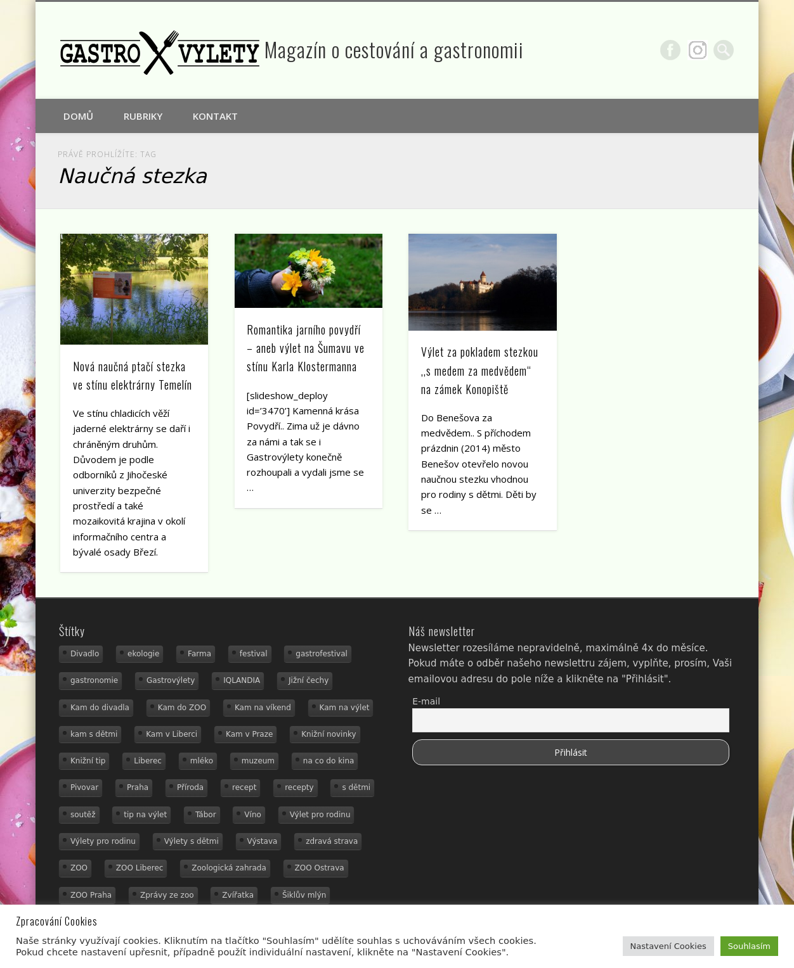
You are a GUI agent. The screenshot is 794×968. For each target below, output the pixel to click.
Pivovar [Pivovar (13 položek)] (84, 787)
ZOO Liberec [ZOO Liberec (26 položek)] (140, 867)
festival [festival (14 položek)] (254, 653)
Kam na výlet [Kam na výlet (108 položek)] (345, 707)
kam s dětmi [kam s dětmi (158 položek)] (93, 734)
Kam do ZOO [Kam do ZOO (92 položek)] (182, 707)
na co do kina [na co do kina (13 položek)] (329, 760)
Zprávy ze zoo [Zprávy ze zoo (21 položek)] (167, 895)
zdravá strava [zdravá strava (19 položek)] (332, 841)
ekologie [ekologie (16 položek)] (143, 653)
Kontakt (215, 116)
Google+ (697, 50)
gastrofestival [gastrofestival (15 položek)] (322, 653)
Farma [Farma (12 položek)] (199, 653)
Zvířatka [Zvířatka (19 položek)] (238, 895)
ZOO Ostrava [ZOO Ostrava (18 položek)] (319, 867)
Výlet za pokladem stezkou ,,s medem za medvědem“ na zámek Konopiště (479, 370)
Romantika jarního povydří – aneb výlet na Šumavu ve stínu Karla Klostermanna (306, 347)
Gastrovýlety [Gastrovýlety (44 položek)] (170, 680)
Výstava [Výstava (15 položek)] (262, 841)
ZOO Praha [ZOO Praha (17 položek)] (91, 895)
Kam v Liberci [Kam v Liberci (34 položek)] (171, 734)
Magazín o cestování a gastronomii (394, 49)
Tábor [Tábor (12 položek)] (205, 814)
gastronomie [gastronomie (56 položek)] (94, 680)
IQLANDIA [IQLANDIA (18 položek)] (241, 680)
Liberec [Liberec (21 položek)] (148, 760)
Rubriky (143, 116)
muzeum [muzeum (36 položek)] (258, 760)
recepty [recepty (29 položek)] (299, 787)
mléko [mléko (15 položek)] (201, 760)
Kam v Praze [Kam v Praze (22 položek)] (249, 734)
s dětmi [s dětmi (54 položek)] (356, 787)
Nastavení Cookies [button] (668, 946)
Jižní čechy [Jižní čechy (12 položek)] (309, 680)
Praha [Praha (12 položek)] (137, 787)
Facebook (670, 50)
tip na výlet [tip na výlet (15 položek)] (145, 814)
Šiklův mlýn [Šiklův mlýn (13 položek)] (304, 895)
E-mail (426, 701)
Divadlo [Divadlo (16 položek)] (84, 653)
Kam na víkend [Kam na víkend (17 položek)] (263, 707)
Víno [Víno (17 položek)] (252, 814)
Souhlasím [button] (749, 946)
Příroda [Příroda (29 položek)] (190, 787)
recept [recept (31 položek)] (244, 787)
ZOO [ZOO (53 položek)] (79, 867)
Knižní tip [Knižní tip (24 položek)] (88, 760)
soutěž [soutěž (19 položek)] (83, 814)
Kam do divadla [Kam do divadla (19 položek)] (99, 707)
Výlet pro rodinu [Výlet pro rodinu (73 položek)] (320, 814)
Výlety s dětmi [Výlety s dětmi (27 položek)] (191, 841)
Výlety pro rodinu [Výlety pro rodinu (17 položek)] (103, 841)
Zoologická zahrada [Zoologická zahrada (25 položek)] (229, 867)
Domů (78, 116)
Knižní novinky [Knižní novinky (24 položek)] (328, 734)
